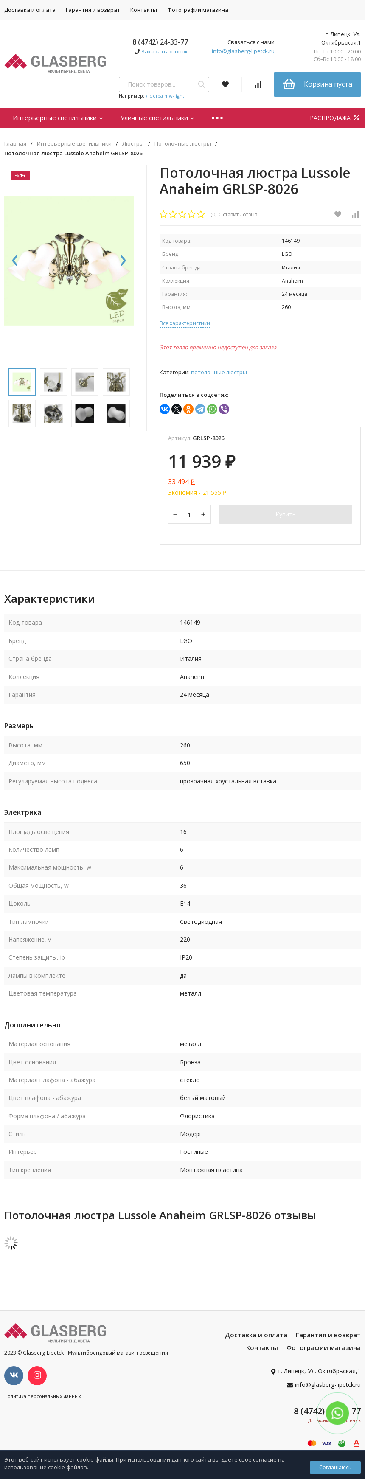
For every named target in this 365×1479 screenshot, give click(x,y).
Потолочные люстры (182, 143)
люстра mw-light (165, 96)
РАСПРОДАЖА (335, 118)
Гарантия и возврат (93, 10)
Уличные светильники (158, 117)
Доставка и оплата (256, 1335)
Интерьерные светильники (58, 117)
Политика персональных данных (42, 1397)
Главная (15, 143)
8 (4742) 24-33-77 (160, 42)
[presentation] (14, 262)
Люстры (133, 143)
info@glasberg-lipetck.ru (243, 51)
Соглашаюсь (335, 1467)
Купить (285, 515)
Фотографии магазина (197, 10)
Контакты (143, 10)
